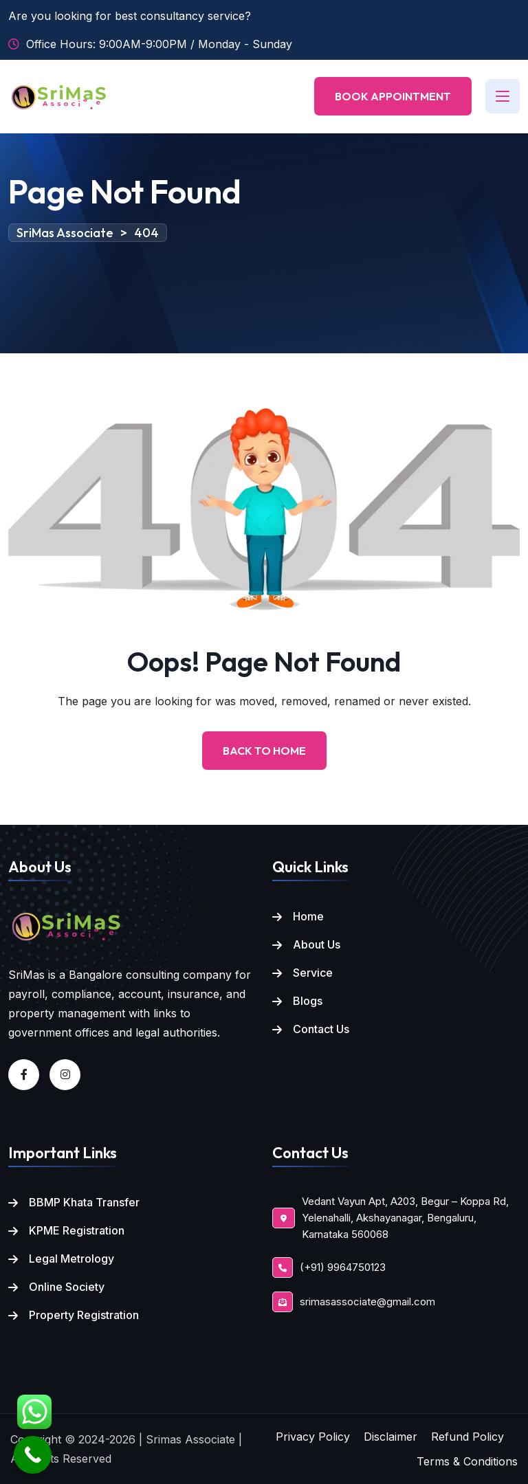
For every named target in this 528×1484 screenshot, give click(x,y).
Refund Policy (467, 1436)
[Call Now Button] (33, 1455)
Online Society (66, 1287)
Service (313, 972)
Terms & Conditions (467, 1461)
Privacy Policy (313, 1436)
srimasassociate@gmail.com (367, 1301)
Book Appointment (393, 96)
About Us (316, 944)
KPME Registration (76, 1230)
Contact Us (321, 1029)
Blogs (307, 1001)
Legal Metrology (71, 1258)
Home (308, 916)
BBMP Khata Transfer (84, 1202)
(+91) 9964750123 (343, 1267)
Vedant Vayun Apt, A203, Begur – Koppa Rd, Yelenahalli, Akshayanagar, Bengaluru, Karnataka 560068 (405, 1218)
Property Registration (84, 1315)
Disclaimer (390, 1436)
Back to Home (264, 750)
